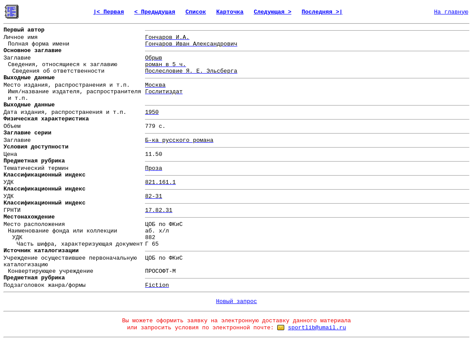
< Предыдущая (154, 12)
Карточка (230, 12)
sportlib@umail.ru (317, 327)
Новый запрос (236, 301)
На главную (451, 12)
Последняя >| (322, 12)
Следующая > (272, 12)
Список (195, 12)
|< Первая (108, 12)
